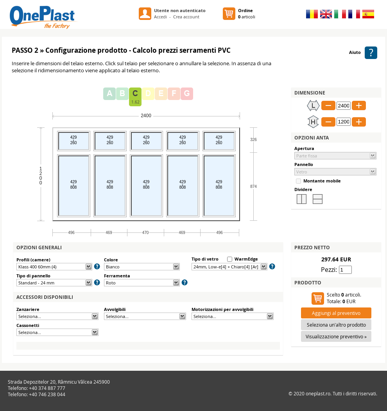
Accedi (160, 17)
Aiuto (363, 52)
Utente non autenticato (180, 10)
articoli (246, 13)
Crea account (186, 17)
